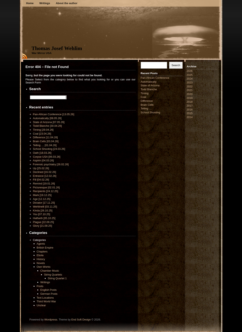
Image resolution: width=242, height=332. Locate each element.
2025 (190, 74)
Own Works (44, 266)
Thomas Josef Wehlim (57, 48)
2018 (190, 101)
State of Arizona (49, 122)
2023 (190, 82)
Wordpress (50, 319)
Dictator (44, 202)
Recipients (45, 191)
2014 (190, 117)
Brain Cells (46, 141)
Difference (45, 137)
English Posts (48, 289)
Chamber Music (49, 270)
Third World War (46, 301)
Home (30, 3)
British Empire (45, 247)
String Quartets (53, 274)
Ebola (40, 255)
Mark (42, 195)
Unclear (41, 305)
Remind (44, 183)
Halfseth (44, 218)
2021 (190, 90)
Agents (41, 243)
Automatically (47, 118)
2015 (190, 113)
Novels (41, 263)
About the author (66, 3)
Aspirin (43, 160)
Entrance (44, 175)
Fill (41, 179)
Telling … (45, 145)
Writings (44, 3)
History (41, 259)
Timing (43, 129)
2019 (190, 98)
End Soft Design (81, 319)
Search (175, 65)
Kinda (43, 210)
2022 (190, 86)
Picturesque (46, 187)
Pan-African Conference (53, 114)
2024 (190, 78)
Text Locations (45, 297)
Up (41, 168)
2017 (190, 105)
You (41, 214)
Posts (40, 286)
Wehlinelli (45, 206)
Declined (44, 172)
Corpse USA (46, 156)
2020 (190, 94)
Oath (42, 152)
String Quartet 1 (57, 278)
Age (42, 199)
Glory (42, 225)
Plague (43, 222)
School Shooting (49, 148)
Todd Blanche (47, 125)
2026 (190, 71)
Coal (42, 133)
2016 (190, 109)
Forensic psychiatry (51, 164)
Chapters (42, 251)
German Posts (49, 293)
